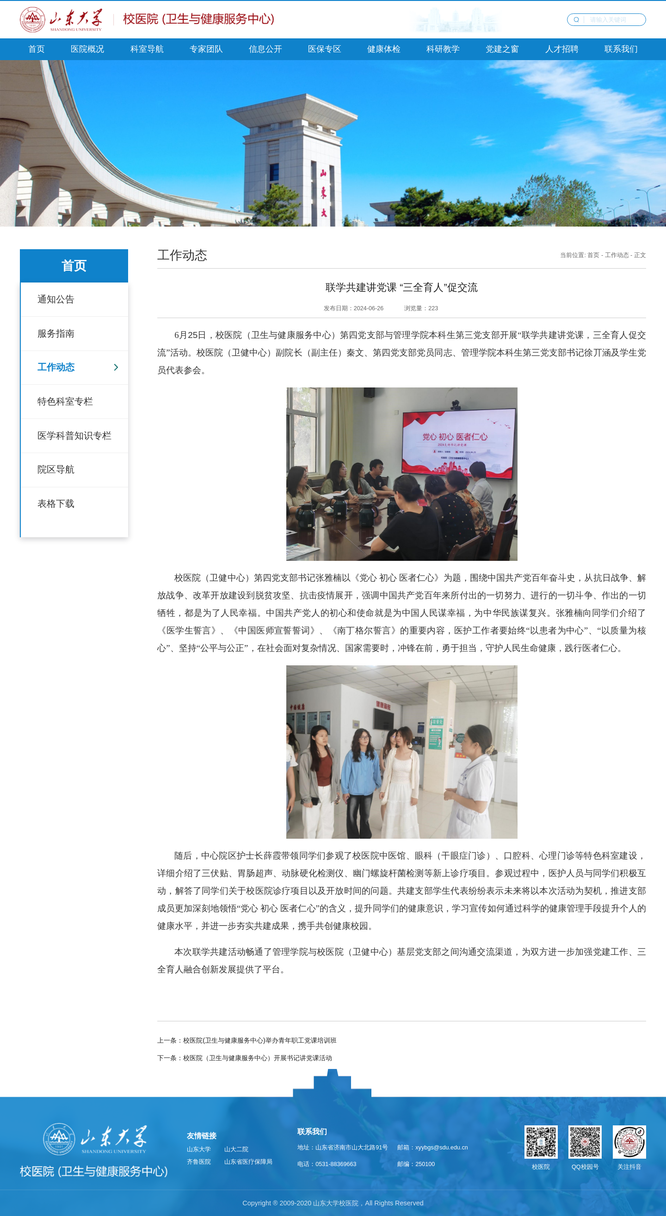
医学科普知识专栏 (74, 435)
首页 (593, 255)
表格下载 (55, 503)
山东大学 (199, 1149)
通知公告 (55, 299)
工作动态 (55, 367)
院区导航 (55, 469)
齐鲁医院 (199, 1162)
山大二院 (236, 1149)
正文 (640, 255)
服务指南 (55, 333)
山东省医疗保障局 (248, 1162)
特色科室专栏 (65, 401)
